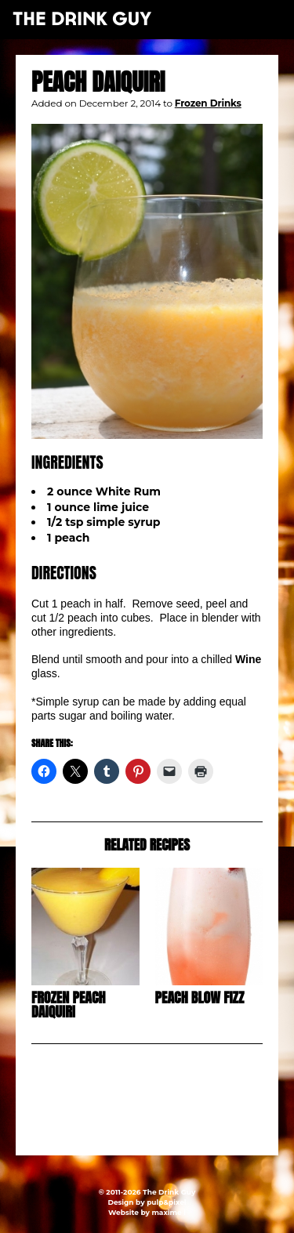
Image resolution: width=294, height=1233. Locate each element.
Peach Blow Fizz (200, 997)
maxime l (168, 1212)
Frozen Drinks (208, 103)
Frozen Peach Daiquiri (68, 1004)
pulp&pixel (166, 1202)
